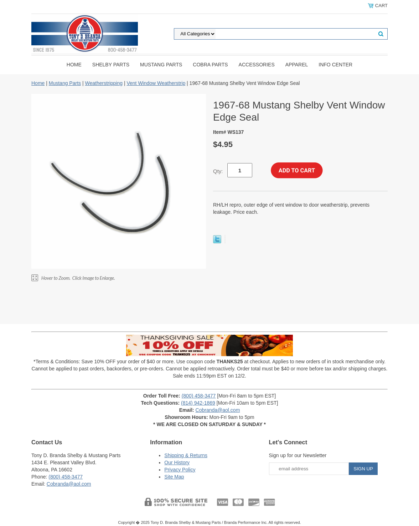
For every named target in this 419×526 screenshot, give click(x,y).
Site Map (174, 477)
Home (74, 64)
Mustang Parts (161, 64)
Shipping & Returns (185, 455)
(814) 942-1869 (198, 403)
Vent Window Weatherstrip (155, 83)
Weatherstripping (104, 83)
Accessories (257, 64)
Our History (177, 462)
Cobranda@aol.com (218, 410)
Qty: (218, 171)
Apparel (296, 64)
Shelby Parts (110, 64)
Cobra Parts (210, 64)
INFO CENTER (335, 64)
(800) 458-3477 (199, 396)
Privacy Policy (179, 469)
